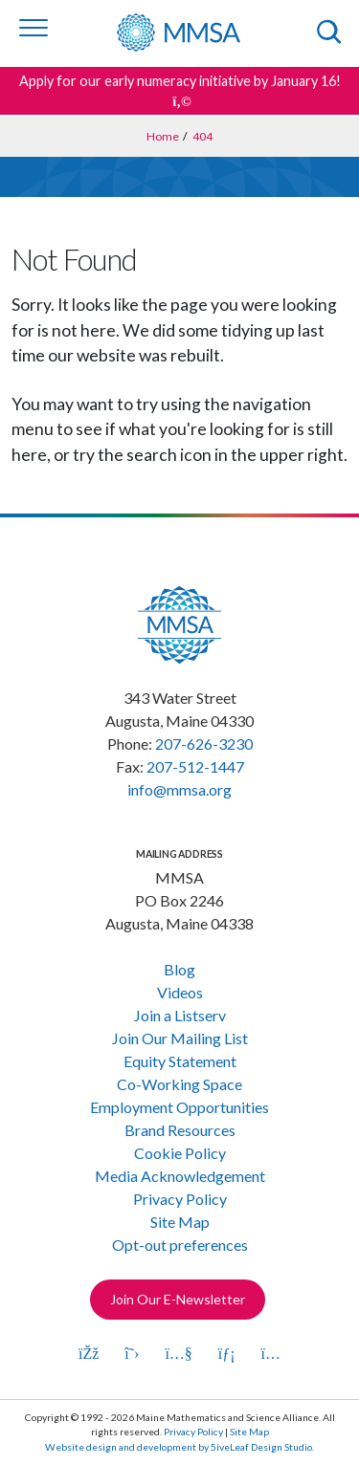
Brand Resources (180, 1130)
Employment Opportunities (179, 1107)
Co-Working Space (179, 1084)
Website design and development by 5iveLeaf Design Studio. (179, 1447)
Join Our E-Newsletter (177, 1299)
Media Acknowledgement (180, 1176)
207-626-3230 (204, 743)
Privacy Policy (180, 1199)
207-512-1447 (195, 766)
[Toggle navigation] (33, 27)
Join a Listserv (180, 1015)
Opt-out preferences (180, 1244)
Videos (180, 992)
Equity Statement (179, 1061)
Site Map (180, 1222)
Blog (179, 969)
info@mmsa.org (179, 789)
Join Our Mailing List (180, 1038)
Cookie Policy (180, 1153)
